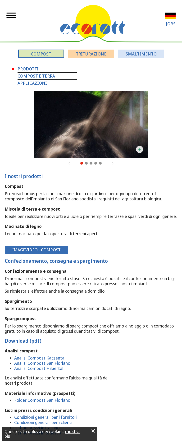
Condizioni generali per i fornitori (45, 417)
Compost (41, 54)
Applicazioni (32, 83)
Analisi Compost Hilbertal (38, 368)
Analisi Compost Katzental (39, 358)
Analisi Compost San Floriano (42, 363)
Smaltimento (141, 54)
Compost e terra (36, 76)
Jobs (171, 24)
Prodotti (28, 69)
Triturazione (91, 54)
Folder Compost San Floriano (42, 400)
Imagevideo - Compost (36, 250)
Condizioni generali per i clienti (43, 422)
